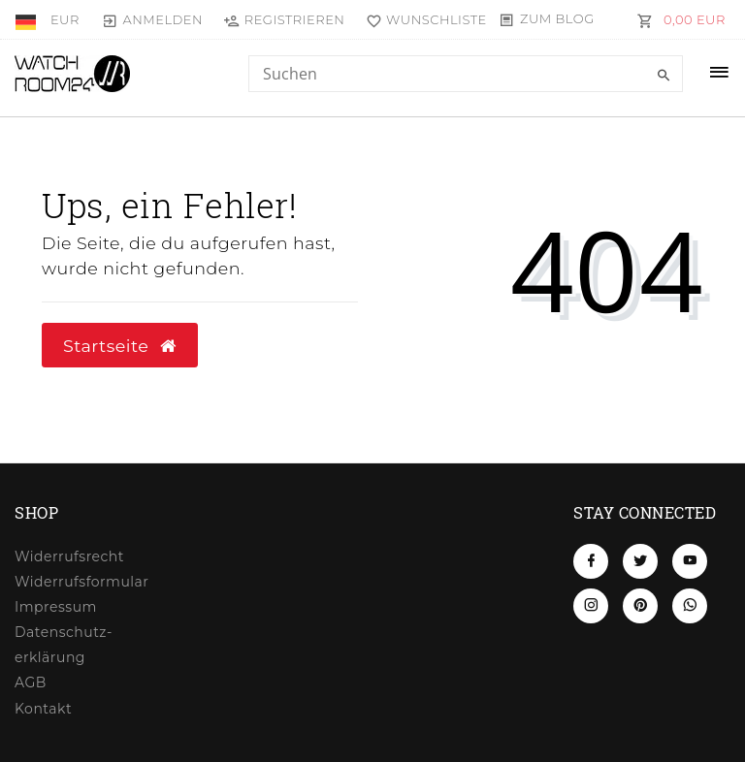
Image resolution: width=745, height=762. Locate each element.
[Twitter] (640, 561)
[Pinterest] (640, 605)
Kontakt (43, 708)
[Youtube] (689, 561)
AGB (31, 682)
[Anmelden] (152, 19)
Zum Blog (557, 18)
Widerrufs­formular (81, 581)
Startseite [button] (120, 345)
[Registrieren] (284, 19)
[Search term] (465, 73)
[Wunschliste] (421, 19)
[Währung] (65, 19)
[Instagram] (590, 605)
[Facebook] (590, 561)
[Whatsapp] (689, 605)
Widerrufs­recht (69, 556)
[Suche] (663, 75)
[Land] (28, 19)
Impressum (56, 607)
